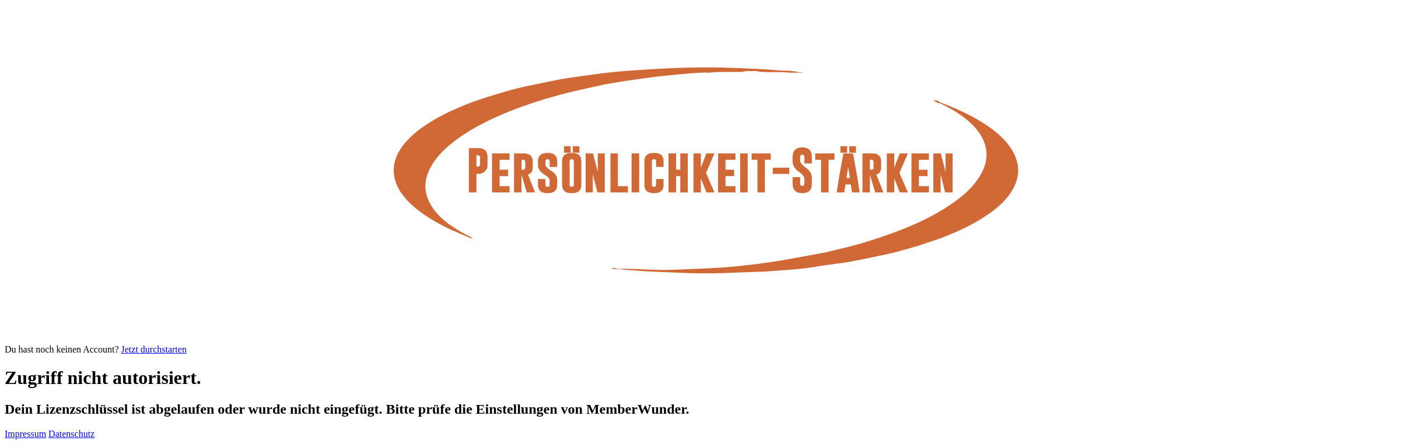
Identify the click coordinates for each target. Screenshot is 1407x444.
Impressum (25, 434)
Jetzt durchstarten (154, 349)
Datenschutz (71, 434)
